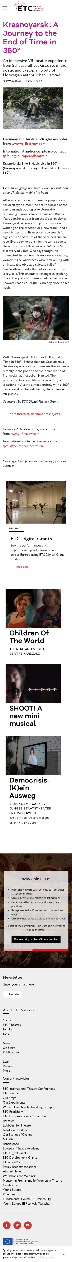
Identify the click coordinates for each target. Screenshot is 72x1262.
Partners (8, 1066)
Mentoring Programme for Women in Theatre (32, 1181)
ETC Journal (11, 1093)
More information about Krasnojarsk (34, 414)
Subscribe (12, 994)
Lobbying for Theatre (17, 1125)
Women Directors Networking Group (27, 1107)
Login (6, 1062)
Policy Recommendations (19, 1167)
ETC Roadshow (13, 1112)
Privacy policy (47, 1257)
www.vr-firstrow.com (29, 143)
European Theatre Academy (21, 1148)
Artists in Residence (16, 1130)
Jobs (6, 1034)
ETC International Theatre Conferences (29, 1089)
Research (9, 1121)
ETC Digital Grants (31, 538)
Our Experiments (14, 1102)
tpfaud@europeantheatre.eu (26, 156)
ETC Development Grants (20, 1158)
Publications (11, 1052)
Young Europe (12, 1190)
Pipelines (9, 1194)
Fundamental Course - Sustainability (27, 1199)
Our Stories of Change (17, 1135)
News (6, 1043)
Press (6, 1071)
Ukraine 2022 (11, 1162)
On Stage (9, 1048)
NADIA (8, 1139)
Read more (22, 567)
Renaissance (11, 1144)
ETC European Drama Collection (24, 1116)
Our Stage (9, 1098)
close (65, 1253)
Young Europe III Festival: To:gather (26, 1204)
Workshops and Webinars (19, 1176)
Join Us (8, 1029)
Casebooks (10, 1185)
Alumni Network (14, 1171)
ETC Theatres (12, 1025)
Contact (8, 1020)
